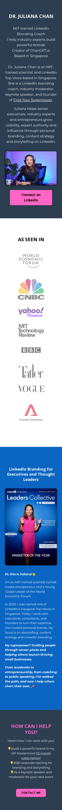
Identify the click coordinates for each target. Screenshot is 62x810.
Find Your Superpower (32, 100)
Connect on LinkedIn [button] (31, 197)
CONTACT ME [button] (31, 792)
